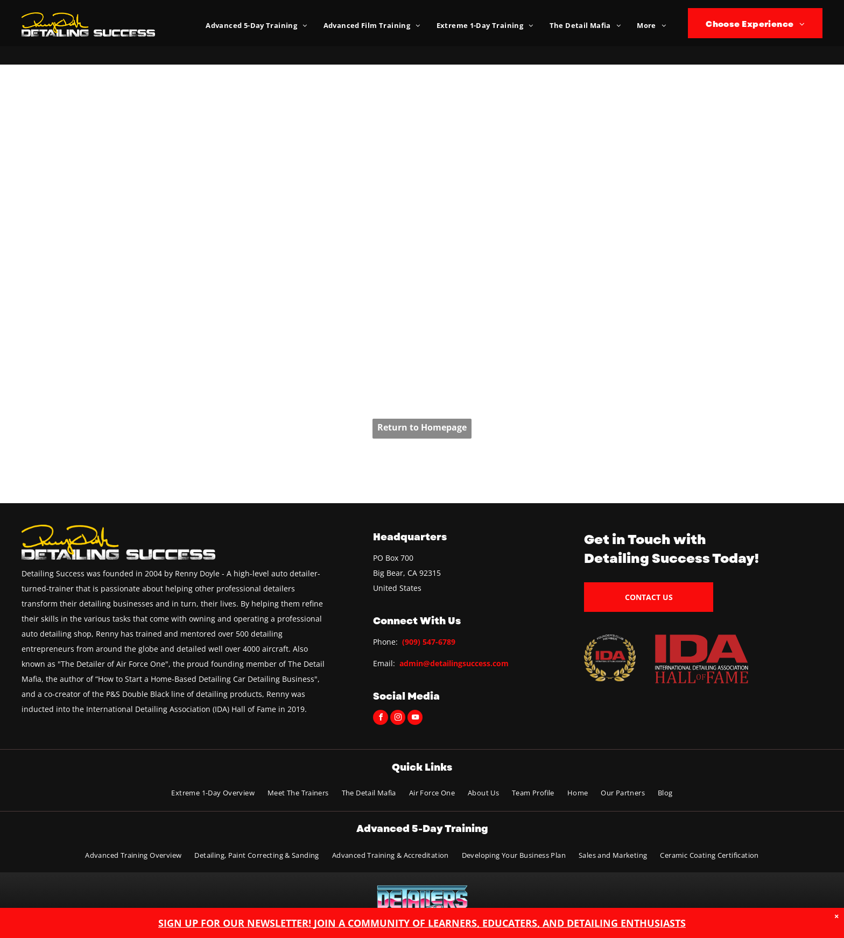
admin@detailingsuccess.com (454, 663)
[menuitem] (256, 25)
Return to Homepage (422, 427)
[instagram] (397, 719)
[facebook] (380, 719)
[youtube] (415, 719)
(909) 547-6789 (428, 642)
